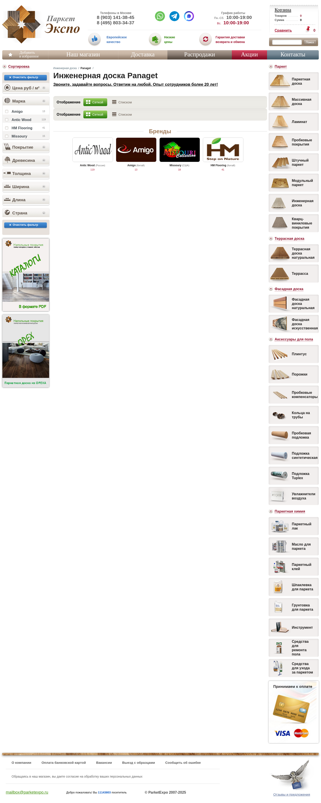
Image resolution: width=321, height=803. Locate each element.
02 (155, 39)
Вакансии (104, 762)
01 (94, 39)
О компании (21, 762)
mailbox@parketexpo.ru (27, 792)
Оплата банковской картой (63, 762)
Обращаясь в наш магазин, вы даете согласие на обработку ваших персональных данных (77, 776)
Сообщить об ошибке (183, 762)
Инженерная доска (65, 68)
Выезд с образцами (138, 762)
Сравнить (283, 30)
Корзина (283, 9)
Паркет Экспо (21, 24)
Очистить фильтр (25, 77)
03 (205, 39)
